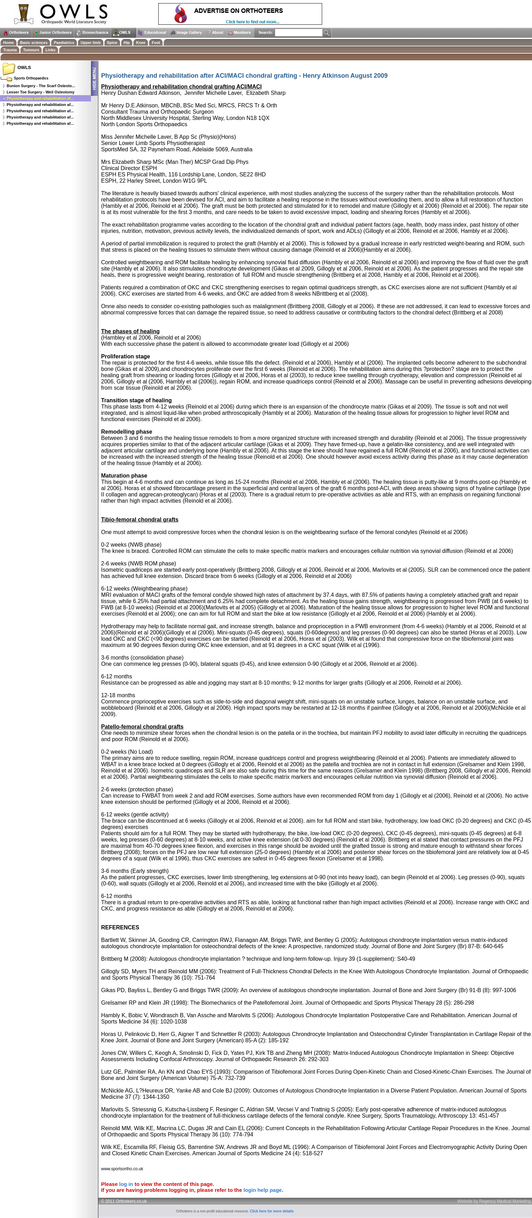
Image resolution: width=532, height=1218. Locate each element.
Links (50, 50)
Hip (127, 42)
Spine (112, 42)
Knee (140, 42)
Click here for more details (272, 1211)
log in (126, 1184)
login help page (262, 1190)
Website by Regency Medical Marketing (494, 1201)
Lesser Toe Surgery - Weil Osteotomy (41, 92)
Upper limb (90, 42)
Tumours (31, 50)
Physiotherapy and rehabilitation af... (40, 104)
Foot (156, 42)
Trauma (10, 50)
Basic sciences (34, 42)
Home (8, 42)
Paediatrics (64, 42)
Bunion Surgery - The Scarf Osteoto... (41, 86)
